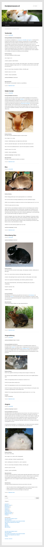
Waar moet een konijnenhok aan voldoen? (12, 522)
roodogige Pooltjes (25, 348)
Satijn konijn (9, 91)
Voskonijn (8, 33)
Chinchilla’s (25, 39)
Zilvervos (6, 524)
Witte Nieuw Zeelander (25, 103)
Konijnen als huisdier (12, 22)
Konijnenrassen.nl (12, 6)
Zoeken (6, 496)
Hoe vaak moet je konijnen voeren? (11, 518)
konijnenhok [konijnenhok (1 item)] (10, 538)
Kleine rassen (7, 511)
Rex (6, 167)
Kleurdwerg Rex (10, 235)
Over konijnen (7, 25)
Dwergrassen (7, 506)
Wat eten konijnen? (8, 519)
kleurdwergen (31, 295)
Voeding (6, 514)
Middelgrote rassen (8, 513)
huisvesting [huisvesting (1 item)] (6, 538)
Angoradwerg (9, 335)
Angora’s (30, 39)
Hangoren (6, 508)
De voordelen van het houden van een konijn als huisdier (15, 533)
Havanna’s (20, 39)
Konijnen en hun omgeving (22, 22)
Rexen (12, 296)
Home (6, 22)
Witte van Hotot (7, 527)
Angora (7, 404)
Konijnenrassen (31, 22)
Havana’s (22, 99)
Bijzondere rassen (12, 85)
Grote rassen (7, 507)
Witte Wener (7, 525)
